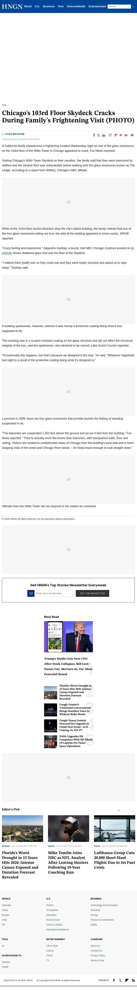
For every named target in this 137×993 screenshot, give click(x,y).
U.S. (37, 6)
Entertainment (97, 6)
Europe (5, 915)
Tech (61, 6)
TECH (5, 939)
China (5, 910)
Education (51, 915)
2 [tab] (121, 810)
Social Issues (53, 920)
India (4, 920)
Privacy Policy (98, 955)
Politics (50, 905)
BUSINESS (96, 898)
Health (5, 967)
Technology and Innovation (104, 905)
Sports (51, 846)
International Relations (57, 929)
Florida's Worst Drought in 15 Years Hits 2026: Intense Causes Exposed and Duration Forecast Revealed (75, 692)
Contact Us (96, 950)
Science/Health (76, 6)
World (28, 6)
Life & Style (52, 945)
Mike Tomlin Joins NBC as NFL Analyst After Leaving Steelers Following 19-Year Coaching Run (68, 863)
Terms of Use (97, 960)
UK (3, 924)
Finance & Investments (102, 920)
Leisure (50, 950)
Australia (6, 905)
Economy (95, 910)
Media (94, 924)
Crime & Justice (54, 924)
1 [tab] (118, 810)
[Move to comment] (132, 135)
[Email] (126, 135)
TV (47, 960)
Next (132, 810)
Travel (97, 846)
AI (3, 945)
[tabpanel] (69, 846)
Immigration (52, 910)
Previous (126, 810)
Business (49, 6)
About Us (95, 945)
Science (6, 846)
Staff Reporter (14, 134)
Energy (94, 915)
